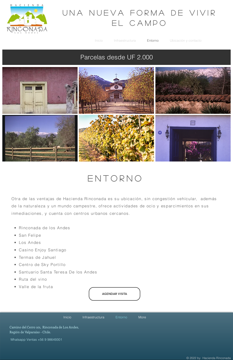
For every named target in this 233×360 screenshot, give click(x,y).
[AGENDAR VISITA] (114, 294)
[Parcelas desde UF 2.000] (116, 57)
